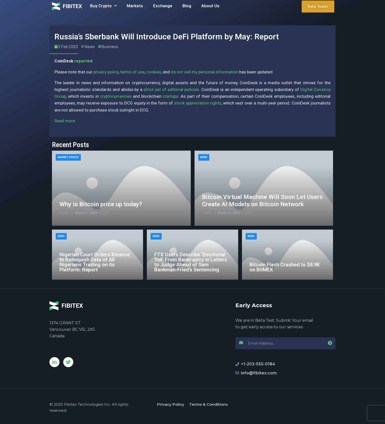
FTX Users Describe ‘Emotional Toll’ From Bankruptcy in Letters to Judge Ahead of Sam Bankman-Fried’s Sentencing (190, 262)
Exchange (162, 5)
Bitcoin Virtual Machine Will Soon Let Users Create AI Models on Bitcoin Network (262, 200)
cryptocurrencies (116, 96)
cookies (153, 71)
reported (83, 60)
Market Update (68, 157)
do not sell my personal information (204, 71)
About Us (210, 5)
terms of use (132, 71)
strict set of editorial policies (171, 89)
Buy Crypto (103, 6)
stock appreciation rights (197, 102)
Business (110, 46)
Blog (186, 5)
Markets (135, 5)
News (90, 46)
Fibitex (64, 213)
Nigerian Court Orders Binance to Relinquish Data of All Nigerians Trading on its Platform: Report (94, 262)
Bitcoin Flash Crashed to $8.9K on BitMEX (284, 267)
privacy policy (105, 71)
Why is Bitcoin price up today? (100, 204)
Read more (64, 120)
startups (170, 96)
